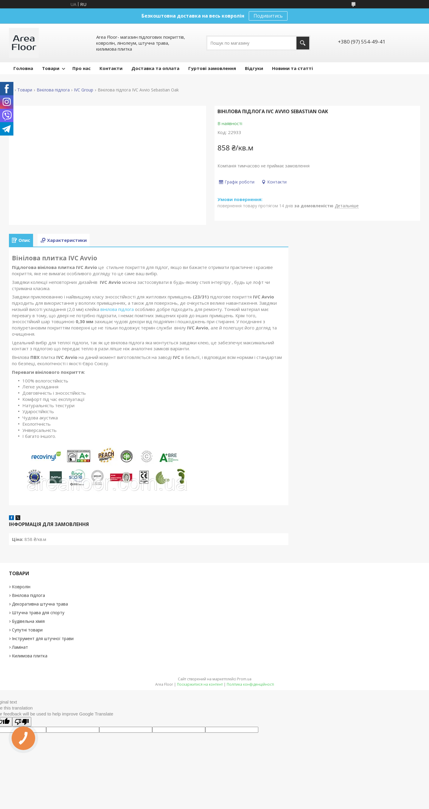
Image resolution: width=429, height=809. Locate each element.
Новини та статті (292, 68)
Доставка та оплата (155, 68)
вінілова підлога (117, 309)
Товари (50, 68)
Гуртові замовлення (212, 68)
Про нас (81, 68)
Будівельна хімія (28, 621)
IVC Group (83, 90)
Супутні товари (27, 630)
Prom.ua (244, 679)
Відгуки (254, 68)
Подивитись (268, 16)
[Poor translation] (21, 721)
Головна (23, 68)
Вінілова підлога (53, 90)
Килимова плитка (29, 656)
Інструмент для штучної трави (43, 638)
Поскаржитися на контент (200, 684)
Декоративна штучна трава (40, 604)
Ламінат (20, 647)
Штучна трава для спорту (38, 612)
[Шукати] (302, 43)
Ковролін (21, 586)
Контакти (111, 68)
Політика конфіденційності (250, 684)
